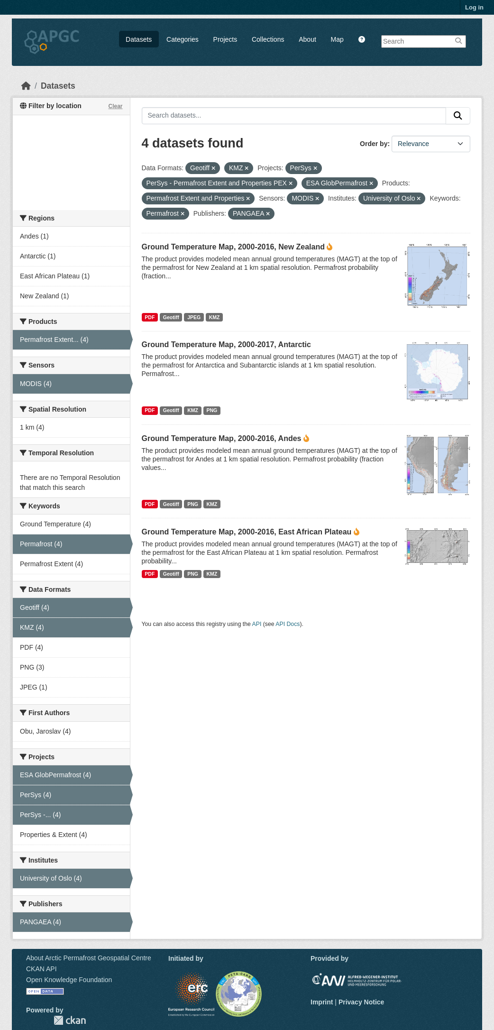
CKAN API (41, 969)
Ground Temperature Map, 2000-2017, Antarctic (226, 344)
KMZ (214, 317)
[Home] (26, 86)
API (257, 624)
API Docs (287, 624)
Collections (268, 39)
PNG (211, 410)
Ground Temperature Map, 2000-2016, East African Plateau (247, 532)
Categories (182, 39)
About (307, 39)
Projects (225, 39)
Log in (474, 7)
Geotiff (171, 317)
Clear (115, 106)
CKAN (70, 1020)
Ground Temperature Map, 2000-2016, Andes (222, 438)
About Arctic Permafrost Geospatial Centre (88, 958)
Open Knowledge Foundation (69, 980)
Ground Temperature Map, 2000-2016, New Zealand (233, 247)
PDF (150, 317)
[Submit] (458, 115)
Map (337, 39)
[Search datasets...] (294, 115)
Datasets (139, 39)
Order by (373, 143)
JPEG (194, 317)
